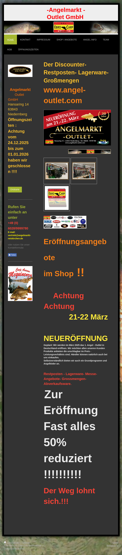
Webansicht (112, 545)
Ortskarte (14, 189)
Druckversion (12, 542)
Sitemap (26, 542)
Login (115, 542)
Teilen (12, 255)
